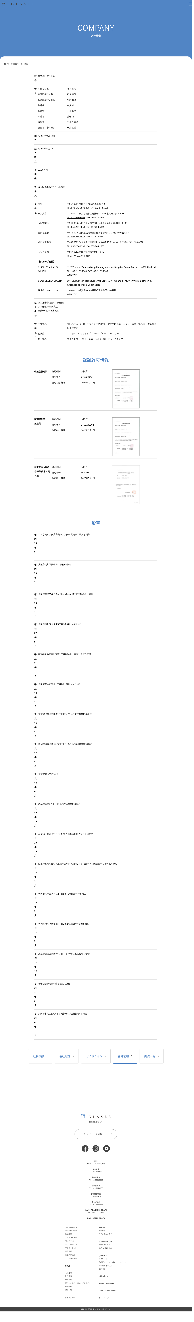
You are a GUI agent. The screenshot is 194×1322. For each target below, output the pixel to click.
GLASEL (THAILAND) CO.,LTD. (96, 1210)
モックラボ (69, 1241)
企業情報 (68, 1286)
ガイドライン (96, 1056)
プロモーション (71, 1248)
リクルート (103, 1256)
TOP (6, 64)
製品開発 (68, 1234)
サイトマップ (104, 1298)
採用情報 (102, 1269)
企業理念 (68, 1280)
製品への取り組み (105, 1248)
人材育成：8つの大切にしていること (113, 1262)
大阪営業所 (96, 1177)
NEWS (67, 1266)
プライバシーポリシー (107, 1290)
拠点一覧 (151, 1056)
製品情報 (102, 1227)
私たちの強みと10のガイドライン (78, 1283)
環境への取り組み (105, 1245)
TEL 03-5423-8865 (76, 217)
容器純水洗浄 (70, 1255)
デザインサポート (72, 1237)
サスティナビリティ (106, 1241)
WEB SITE (72, 275)
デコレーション (71, 1244)
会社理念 (66, 1056)
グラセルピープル (105, 1266)
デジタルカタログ (105, 1234)
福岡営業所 (96, 1185)
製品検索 (102, 1230)
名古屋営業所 (96, 1194)
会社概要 (14, 64)
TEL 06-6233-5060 (76, 226)
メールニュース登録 (99, 1134)
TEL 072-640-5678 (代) (78, 207)
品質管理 (68, 1251)
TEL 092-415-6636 (76, 236)
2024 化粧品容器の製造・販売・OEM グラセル (95, 1309)
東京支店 (95, 1169)
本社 (96, 1161)
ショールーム (70, 1298)
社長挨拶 (40, 1056)
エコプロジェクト (72, 1258)
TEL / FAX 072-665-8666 (79, 255)
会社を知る (103, 1259)
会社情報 (24, 64)
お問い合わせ (104, 1276)
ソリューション (71, 1227)
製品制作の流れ (71, 1230)
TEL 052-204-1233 (76, 246)
